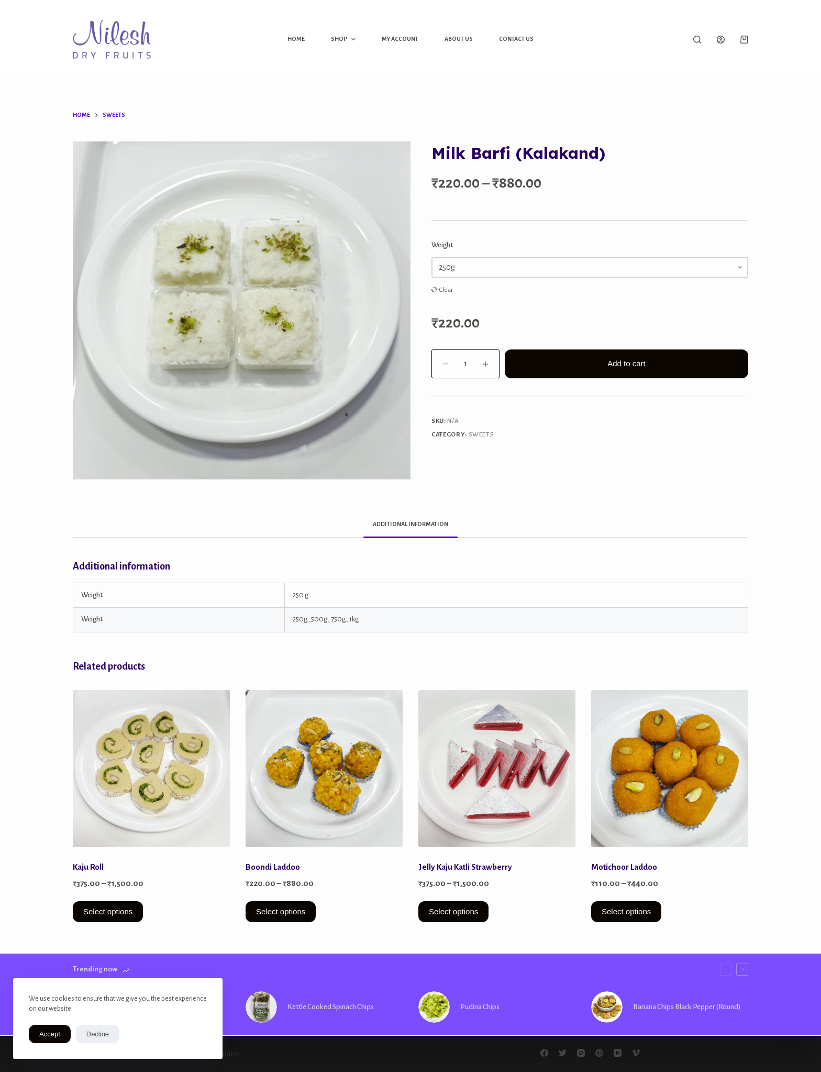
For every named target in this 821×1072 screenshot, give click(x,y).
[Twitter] (563, 1053)
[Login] (721, 39)
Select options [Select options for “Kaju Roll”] (107, 911)
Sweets (481, 434)
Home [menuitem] (296, 39)
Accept (49, 1034)
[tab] (410, 524)
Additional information (410, 524)
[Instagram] (581, 1053)
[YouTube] (618, 1053)
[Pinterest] (599, 1053)
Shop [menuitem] (344, 39)
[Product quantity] (465, 363)
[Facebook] (544, 1053)
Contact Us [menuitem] (516, 39)
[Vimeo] (636, 1053)
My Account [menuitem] (400, 39)
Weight (442, 245)
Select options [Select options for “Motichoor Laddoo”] (626, 911)
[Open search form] (697, 39)
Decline (97, 1034)
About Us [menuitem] (459, 39)
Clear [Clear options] (446, 290)
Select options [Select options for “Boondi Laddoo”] (280, 911)
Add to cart (626, 363)
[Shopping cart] (744, 39)
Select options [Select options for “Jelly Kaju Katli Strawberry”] (453, 911)
